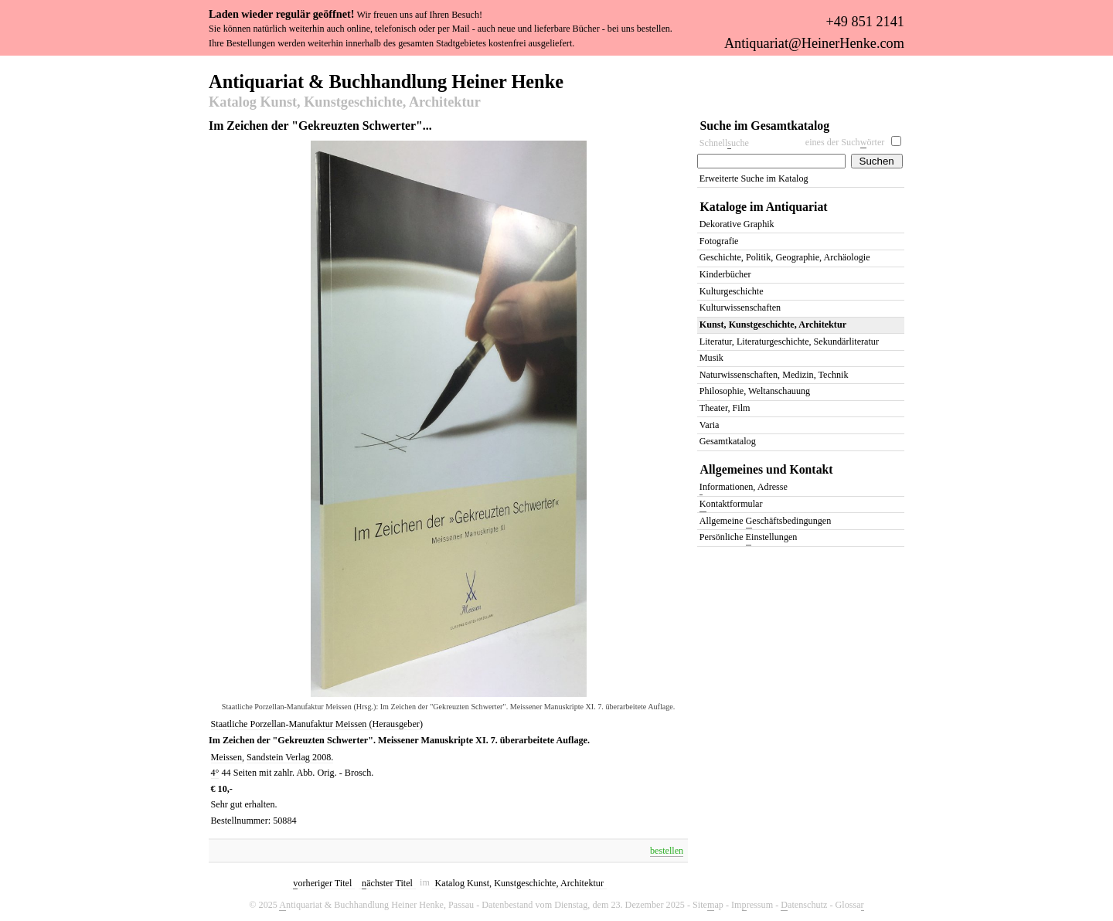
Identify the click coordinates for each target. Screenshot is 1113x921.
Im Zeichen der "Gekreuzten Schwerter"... (320, 125)
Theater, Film (725, 408)
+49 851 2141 (864, 21)
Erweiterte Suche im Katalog (753, 178)
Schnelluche (724, 143)
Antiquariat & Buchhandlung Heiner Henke (386, 80)
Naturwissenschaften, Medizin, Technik (774, 374)
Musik (711, 357)
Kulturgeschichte (731, 291)
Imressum (752, 905)
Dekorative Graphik (736, 224)
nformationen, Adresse (743, 487)
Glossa (849, 905)
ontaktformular (731, 504)
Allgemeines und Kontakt (766, 469)
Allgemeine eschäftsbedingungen (765, 521)
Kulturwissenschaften (740, 307)
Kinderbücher (725, 274)
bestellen (666, 850)
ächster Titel (387, 883)
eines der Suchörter (845, 142)
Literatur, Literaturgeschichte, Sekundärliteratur (789, 341)
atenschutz (804, 905)
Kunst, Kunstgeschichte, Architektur (772, 324)
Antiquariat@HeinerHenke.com (814, 43)
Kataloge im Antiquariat (764, 206)
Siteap (708, 905)
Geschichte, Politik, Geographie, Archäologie (784, 257)
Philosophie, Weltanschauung (754, 391)
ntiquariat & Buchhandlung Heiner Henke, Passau (376, 905)
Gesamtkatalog (727, 441)
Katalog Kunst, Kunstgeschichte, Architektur (345, 103)
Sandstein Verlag (279, 757)
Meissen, (228, 757)
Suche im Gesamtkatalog (765, 125)
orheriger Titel (322, 883)
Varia (709, 425)
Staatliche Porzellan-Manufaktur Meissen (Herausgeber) (317, 724)
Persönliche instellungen (748, 538)
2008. (322, 757)
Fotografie (719, 241)
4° (215, 772)
